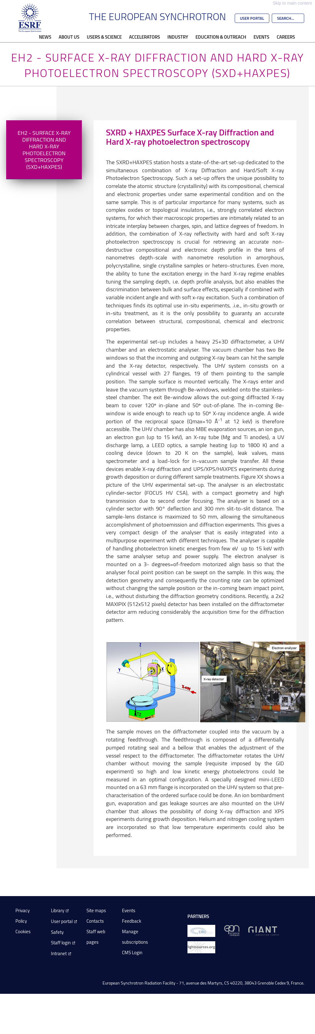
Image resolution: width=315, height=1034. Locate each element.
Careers (286, 36)
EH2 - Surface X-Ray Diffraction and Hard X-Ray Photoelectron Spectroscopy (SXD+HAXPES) (44, 149)
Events (261, 36)
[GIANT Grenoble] (263, 930)
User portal (62, 921)
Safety (57, 932)
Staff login (61, 942)
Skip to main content (292, 3)
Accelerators (144, 36)
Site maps (96, 910)
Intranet (59, 953)
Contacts (95, 921)
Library (57, 910)
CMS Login (132, 952)
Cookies (23, 931)
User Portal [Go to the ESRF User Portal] (252, 18)
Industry (177, 36)
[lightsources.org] (201, 946)
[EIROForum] (201, 930)
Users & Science (104, 36)
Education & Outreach (220, 36)
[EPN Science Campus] (231, 930)
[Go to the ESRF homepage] (30, 18)
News (45, 36)
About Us (69, 36)
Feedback (131, 921)
